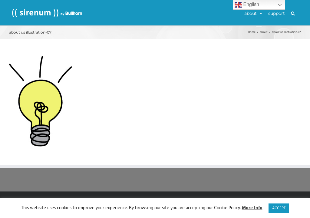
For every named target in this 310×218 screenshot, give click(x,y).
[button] (293, 12)
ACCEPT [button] (278, 208)
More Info (252, 208)
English (247, 4)
